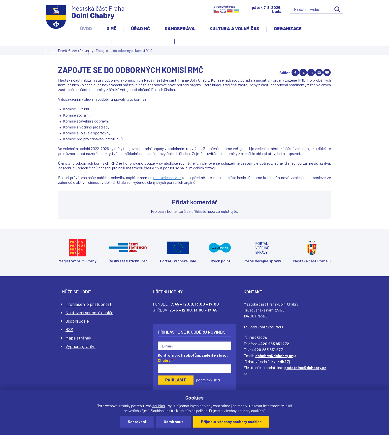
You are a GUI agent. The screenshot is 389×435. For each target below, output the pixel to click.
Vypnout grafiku (80, 346)
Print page (327, 72)
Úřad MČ (140, 28)
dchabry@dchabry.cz (275, 355)
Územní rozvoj (224, 42)
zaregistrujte (226, 211)
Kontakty (59, 42)
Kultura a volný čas (234, 28)
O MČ (111, 28)
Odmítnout (173, 421)
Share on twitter (303, 72)
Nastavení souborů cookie (89, 312)
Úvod (86, 28)
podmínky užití (208, 379)
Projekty (258, 42)
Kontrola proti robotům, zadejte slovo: (193, 358)
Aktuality (124, 42)
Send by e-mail (319, 72)
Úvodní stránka (93, 40)
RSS (69, 329)
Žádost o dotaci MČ (67, 52)
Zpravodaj (189, 42)
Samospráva (179, 28)
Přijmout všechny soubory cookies (231, 421)
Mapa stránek (78, 338)
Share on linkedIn (311, 72)
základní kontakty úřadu (263, 326)
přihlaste (198, 211)
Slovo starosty (157, 40)
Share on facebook (295, 72)
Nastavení (137, 421)
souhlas (158, 406)
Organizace (288, 28)
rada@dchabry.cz (168, 177)
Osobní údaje (77, 321)
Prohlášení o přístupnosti (88, 304)
